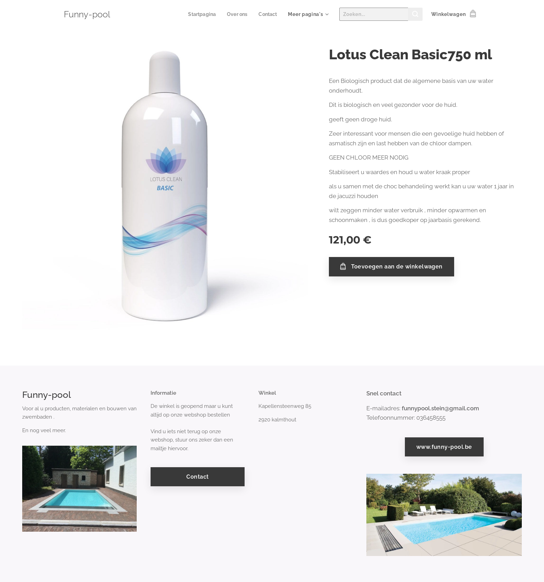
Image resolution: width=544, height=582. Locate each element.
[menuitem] (200, 14)
